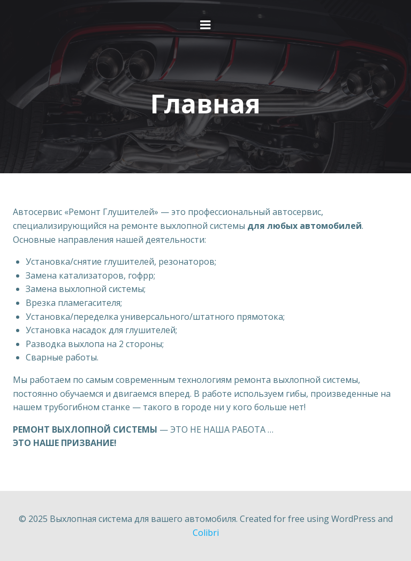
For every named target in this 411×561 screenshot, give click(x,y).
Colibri (206, 533)
